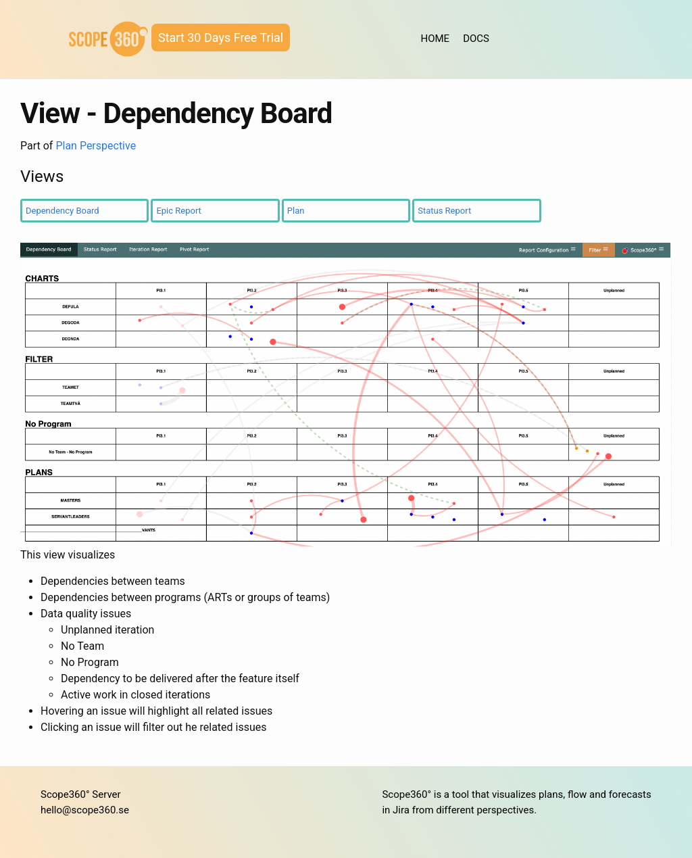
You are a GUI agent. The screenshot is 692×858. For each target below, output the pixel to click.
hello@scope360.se (85, 810)
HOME (435, 38)
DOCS (476, 38)
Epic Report (178, 211)
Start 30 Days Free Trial (220, 37)
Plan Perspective (95, 145)
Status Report (444, 211)
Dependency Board (62, 211)
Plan (296, 211)
